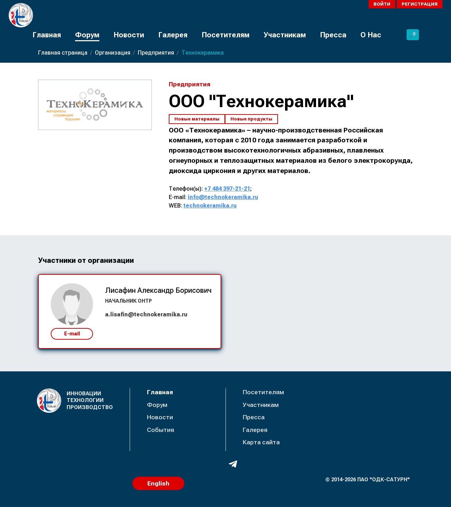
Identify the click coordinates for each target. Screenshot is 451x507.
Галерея (172, 35)
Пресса (333, 35)
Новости (128, 35)
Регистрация (420, 4)
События (160, 429)
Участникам (285, 35)
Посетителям (225, 35)
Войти (381, 4)
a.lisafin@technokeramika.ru (146, 314)
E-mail (72, 333)
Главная (46, 35)
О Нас (370, 35)
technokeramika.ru (210, 205)
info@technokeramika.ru (223, 197)
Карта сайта (261, 442)
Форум (87, 35)
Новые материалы (197, 119)
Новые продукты (251, 119)
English (158, 483)
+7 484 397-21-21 (227, 188)
